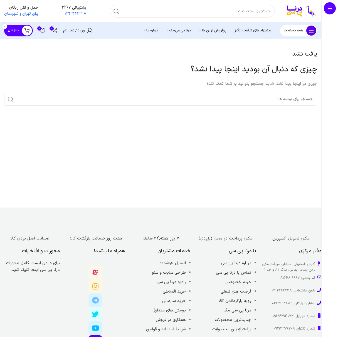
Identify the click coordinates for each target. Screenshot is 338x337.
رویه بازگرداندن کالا (234, 301)
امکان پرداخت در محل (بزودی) (226, 238)
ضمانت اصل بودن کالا (30, 238)
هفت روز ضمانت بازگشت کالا (95, 238)
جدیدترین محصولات (233, 320)
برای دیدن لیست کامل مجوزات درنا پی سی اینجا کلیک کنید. (33, 266)
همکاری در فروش (171, 320)
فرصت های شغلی (236, 291)
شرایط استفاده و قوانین (166, 329)
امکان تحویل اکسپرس (291, 238)
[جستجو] (192, 11)
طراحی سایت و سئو (169, 272)
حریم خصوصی (238, 282)
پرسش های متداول (169, 310)
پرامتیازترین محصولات (231, 329)
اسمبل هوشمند (172, 263)
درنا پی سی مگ (237, 310)
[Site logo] (301, 11)
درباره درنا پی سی (236, 263)
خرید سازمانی (174, 301)
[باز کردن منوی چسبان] (298, 30)
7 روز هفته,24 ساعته (160, 238)
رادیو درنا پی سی (171, 282)
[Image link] (291, 220)
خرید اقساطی (174, 291)
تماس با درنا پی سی (233, 272)
